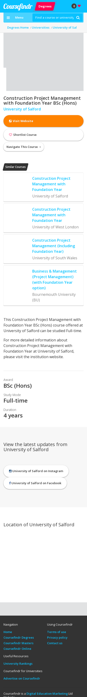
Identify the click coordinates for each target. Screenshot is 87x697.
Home (7, 632)
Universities (40, 27)
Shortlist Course (23, 135)
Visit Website (21, 121)
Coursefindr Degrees (18, 637)
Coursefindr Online (17, 649)
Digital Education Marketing (47, 693)
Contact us (54, 643)
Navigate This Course (22, 147)
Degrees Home (18, 27)
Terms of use (56, 632)
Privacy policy (57, 637)
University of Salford (68, 27)
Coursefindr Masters (18, 643)
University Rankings (17, 663)
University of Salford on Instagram (36, 471)
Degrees (45, 6)
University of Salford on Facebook (35, 483)
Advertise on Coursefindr (21, 678)
